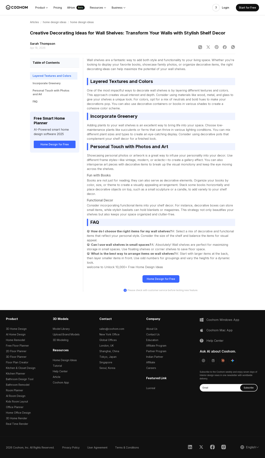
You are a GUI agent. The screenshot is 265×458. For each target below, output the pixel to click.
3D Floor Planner (16, 356)
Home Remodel (15, 340)
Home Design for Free (54, 144)
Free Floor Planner (17, 345)
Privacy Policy (71, 447)
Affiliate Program (156, 345)
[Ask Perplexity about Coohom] (213, 360)
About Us (151, 328)
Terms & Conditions (127, 447)
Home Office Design (18, 412)
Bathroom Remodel (17, 384)
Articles (34, 22)
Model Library (61, 328)
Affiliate (150, 362)
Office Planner (14, 407)
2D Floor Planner (16, 351)
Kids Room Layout (17, 401)
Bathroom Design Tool (19, 379)
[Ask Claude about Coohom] (223, 360)
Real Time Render (17, 423)
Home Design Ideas (65, 360)
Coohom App (61, 382)
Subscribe (248, 387)
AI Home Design (16, 334)
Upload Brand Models (66, 334)
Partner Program (156, 351)
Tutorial (57, 365)
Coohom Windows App (222, 320)
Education (152, 340)
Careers (151, 367)
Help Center (60, 371)
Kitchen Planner (15, 373)
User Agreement (97, 447)
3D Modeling (60, 340)
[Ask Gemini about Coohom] (232, 360)
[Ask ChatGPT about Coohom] (203, 360)
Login (225, 7)
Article (56, 376)
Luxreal (150, 388)
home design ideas (54, 22)
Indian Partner (154, 356)
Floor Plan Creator (17, 362)
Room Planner (14, 390)
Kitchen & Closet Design (20, 367)
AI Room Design (15, 395)
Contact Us (153, 334)
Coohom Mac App (219, 330)
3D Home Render (16, 418)
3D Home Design (16, 328)
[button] (41, 7)
